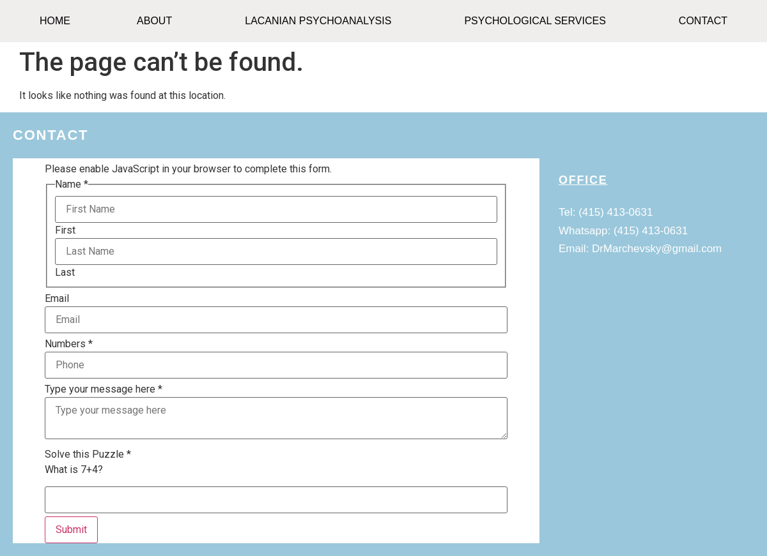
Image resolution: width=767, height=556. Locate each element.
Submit (71, 529)
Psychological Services (534, 20)
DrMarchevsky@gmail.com (657, 249)
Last (65, 272)
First (65, 230)
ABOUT (154, 20)
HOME (55, 20)
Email (57, 299)
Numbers (69, 344)
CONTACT (703, 20)
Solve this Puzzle (88, 454)
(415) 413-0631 (615, 212)
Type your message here (103, 389)
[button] (158, 21)
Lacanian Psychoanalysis (318, 20)
